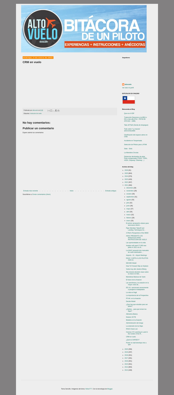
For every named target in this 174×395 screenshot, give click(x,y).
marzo (128, 215)
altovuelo (128, 84)
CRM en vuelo (131, 337)
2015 (126, 364)
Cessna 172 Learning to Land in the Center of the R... (137, 333)
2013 (126, 370)
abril (128, 212)
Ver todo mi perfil (128, 88)
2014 (126, 367)
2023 (126, 179)
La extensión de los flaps (134, 326)
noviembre (130, 191)
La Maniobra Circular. (131, 153)
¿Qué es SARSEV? (132, 340)
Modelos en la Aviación (134, 320)
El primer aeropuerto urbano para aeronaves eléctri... (137, 224)
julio (128, 203)
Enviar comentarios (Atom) (41, 194)
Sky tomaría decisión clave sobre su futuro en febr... (137, 273)
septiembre (130, 197)
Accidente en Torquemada (133, 141)
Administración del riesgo (134, 323)
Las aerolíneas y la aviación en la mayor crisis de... (137, 283)
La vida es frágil (131, 292)
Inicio (71, 191)
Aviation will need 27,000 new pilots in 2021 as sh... (136, 246)
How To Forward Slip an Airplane (137, 266)
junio (128, 206)
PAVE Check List (132, 329)
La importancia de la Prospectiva (137, 295)
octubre (129, 194)
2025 (126, 173)
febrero (129, 218)
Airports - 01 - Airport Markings (136, 255)
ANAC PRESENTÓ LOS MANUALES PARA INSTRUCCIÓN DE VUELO (136, 237)
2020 (126, 349)
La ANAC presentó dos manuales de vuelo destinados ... (137, 251)
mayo (128, 209)
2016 (126, 361)
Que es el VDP (129, 113)
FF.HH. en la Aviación (133, 298)
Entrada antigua (110, 191)
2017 (126, 358)
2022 (126, 182)
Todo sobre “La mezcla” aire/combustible (132, 130)
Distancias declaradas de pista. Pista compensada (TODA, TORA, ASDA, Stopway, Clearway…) (135, 158)
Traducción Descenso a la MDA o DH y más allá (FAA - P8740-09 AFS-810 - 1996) (135, 119)
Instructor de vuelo (36, 113)
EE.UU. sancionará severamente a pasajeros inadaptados (137, 288)
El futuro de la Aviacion (134, 280)
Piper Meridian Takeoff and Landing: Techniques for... (135, 229)
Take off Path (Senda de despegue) (136, 125)
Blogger (109, 389)
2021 (126, 185)
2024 (126, 176)
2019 (126, 352)
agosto (128, 200)
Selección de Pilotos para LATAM (135, 144)
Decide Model (130, 301)
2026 (126, 170)
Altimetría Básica (132, 314)
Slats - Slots (128, 149)
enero (128, 221)
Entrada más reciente (30, 191)
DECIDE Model (131, 263)
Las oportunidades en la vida (136, 243)
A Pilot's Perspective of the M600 (137, 233)
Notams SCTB (131, 317)
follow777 (88, 389)
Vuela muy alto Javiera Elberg (136, 269)
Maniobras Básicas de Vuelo (135, 277)
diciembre (129, 188)
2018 (126, 355)
